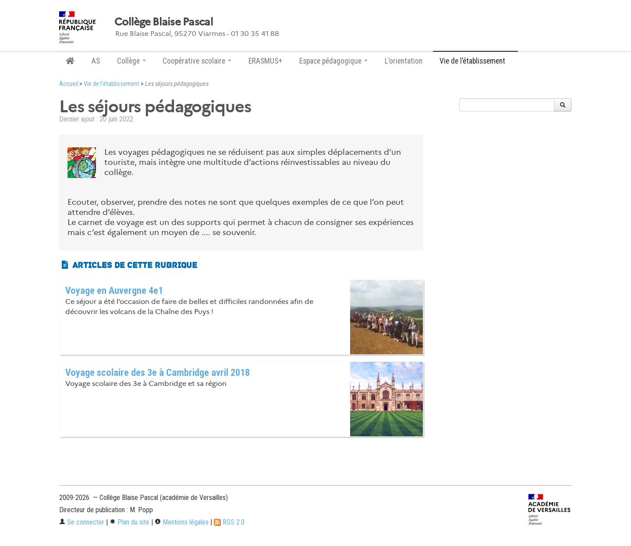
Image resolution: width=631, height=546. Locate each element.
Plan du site (129, 522)
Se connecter (81, 522)
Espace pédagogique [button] (333, 61)
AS (96, 61)
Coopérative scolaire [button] (197, 61)
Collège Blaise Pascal (163, 22)
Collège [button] (131, 61)
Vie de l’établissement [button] (475, 61)
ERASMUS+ (265, 61)
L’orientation (403, 61)
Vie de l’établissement (111, 84)
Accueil (68, 84)
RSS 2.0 (229, 522)
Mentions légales (182, 522)
